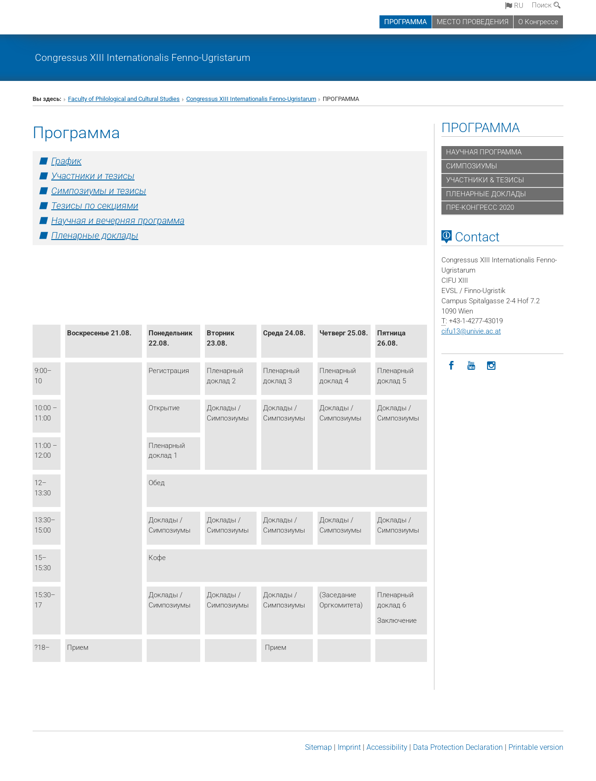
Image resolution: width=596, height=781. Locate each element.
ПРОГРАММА (405, 22)
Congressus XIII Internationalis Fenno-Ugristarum (143, 57)
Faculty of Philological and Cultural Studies (124, 98)
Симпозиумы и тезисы (98, 190)
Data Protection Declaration (458, 747)
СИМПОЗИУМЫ (471, 166)
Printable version (535, 747)
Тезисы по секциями (94, 205)
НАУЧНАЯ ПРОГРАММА (484, 152)
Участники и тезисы (93, 175)
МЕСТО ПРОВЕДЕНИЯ (472, 22)
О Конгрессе (538, 22)
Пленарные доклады (94, 235)
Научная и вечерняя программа (117, 220)
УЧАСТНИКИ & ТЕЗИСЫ (485, 180)
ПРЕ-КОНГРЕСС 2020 (480, 207)
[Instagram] (491, 366)
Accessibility (386, 747)
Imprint (349, 747)
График (66, 161)
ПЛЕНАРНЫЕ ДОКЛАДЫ (486, 194)
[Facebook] (451, 366)
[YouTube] (471, 366)
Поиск (546, 5)
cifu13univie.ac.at (471, 331)
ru (514, 5)
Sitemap (318, 747)
